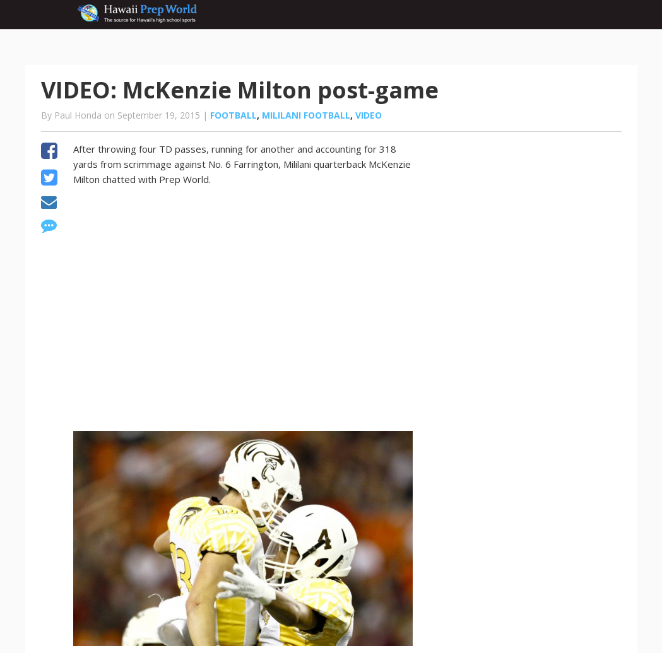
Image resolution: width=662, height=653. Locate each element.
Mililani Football (306, 115)
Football (233, 115)
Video (368, 115)
